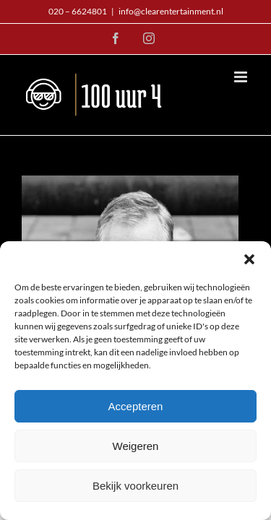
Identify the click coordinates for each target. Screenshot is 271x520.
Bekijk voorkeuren (135, 486)
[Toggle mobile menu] (241, 76)
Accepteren (135, 406)
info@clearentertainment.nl (171, 11)
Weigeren (136, 446)
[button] (249, 259)
